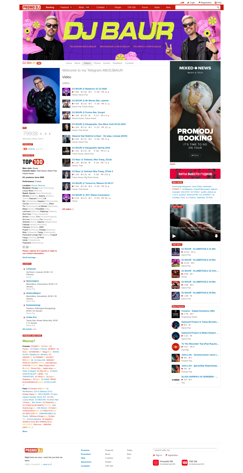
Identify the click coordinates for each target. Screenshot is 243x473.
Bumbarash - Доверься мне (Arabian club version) (195, 229)
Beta (168, 7)
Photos (97, 63)
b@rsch (214, 189)
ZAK (54, 405)
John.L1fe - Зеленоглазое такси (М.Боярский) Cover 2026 (200, 355)
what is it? (47, 464)
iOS (173, 464)
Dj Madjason (187, 189)
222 (98, 127)
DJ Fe (45, 346)
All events (27, 329)
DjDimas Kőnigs (38, 416)
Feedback (117, 63)
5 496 (186, 285)
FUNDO (176, 189)
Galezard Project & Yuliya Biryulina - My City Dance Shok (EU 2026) (200, 322)
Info (128, 458)
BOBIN (52, 349)
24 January (37, 311)
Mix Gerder (37, 402)
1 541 (76, 151)
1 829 (76, 127)
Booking (50, 7)
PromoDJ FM (166, 461)
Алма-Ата (31, 317)
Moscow (41, 185)
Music (84, 7)
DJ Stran (40, 376)
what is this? (39, 149)
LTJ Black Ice (48, 410)
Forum (145, 7)
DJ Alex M (43, 371)
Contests (109, 458)
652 (185, 325)
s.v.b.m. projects (179, 195)
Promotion (86, 454)
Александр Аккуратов (181, 186)
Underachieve (31, 410)
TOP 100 (132, 7)
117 (97, 115)
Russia (34, 185)
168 (98, 104)
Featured (66, 7)
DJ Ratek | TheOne (38, 349)
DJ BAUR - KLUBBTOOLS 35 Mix (199, 293)
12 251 (187, 263)
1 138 (76, 163)
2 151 (186, 336)
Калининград (33, 305)
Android (166, 464)
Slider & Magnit (29, 371)
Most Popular (178, 306)
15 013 (187, 252)
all (23, 385)
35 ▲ (107, 186)
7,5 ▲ (106, 163)
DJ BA (29, 63)
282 (185, 358)
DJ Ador (53, 408)
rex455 (204, 192)
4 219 (76, 198)
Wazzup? (29, 341)
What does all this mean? (33, 139)
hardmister (207, 186)
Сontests (102, 7)
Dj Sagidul (47, 419)
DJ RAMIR (39, 357)
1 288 (186, 296)
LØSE (41, 374)
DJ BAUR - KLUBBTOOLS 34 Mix (199, 282)
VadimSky (201, 198)
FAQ (219, 3)
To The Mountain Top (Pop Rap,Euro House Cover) (200, 344)
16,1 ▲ (108, 127)
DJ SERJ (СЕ (30, 413)
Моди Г (47, 352)
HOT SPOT (177, 207)
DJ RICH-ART (50, 382)
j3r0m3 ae (212, 192)
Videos (87, 63)
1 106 (76, 174)
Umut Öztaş (197, 186)
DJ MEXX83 (40, 399)
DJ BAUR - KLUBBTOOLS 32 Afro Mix (200, 271)
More (25, 431)
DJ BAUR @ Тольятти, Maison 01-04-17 (93, 183)
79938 (30, 133)
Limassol (31, 269)
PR (24, 128)
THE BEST (177, 244)
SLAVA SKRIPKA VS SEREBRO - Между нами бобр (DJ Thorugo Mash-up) (200, 377)
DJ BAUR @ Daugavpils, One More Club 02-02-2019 (99, 124)
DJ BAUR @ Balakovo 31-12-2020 (89, 89)
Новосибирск (33, 293)
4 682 (76, 92)
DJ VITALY (195, 192)
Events (106, 63)
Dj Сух (51, 376)
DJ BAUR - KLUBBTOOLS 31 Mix (199, 249)
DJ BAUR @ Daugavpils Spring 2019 (91, 148)
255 (185, 369)
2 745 (186, 314)
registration (173, 455)
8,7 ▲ (106, 151)
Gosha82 (176, 192)
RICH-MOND (44, 394)
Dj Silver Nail (52, 399)
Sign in (159, 455)
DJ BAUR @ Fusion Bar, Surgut (88, 112)
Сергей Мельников (202, 189)
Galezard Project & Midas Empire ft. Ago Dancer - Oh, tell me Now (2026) (200, 333)
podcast (27, 144)
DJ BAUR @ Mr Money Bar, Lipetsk (90, 100)
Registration (206, 3)
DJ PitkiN (45, 379)
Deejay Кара (30, 394)
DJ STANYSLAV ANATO (37, 405)
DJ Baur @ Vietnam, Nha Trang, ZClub (92, 159)
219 (185, 380)
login (52, 251)
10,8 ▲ (107, 174)
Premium (85, 450)
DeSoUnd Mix (192, 195)
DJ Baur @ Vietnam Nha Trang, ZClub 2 (92, 171)
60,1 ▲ (108, 198)
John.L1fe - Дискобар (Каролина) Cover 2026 (200, 366)
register (33, 251)
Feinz (183, 198)
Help (83, 458)
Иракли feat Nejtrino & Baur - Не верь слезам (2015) (99, 136)
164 (97, 174)
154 (97, 163)
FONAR (35, 346)
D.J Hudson (191, 198)
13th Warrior (42, 408)
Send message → (30, 257)
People (118, 7)
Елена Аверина (34, 419)
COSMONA (35, 352)
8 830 (186, 274)
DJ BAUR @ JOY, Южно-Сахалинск (91, 195)
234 (98, 186)
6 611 (186, 347)
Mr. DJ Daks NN (38, 360)
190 (98, 92)
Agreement (86, 462)
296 (98, 139)
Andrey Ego (29, 408)
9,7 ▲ (107, 104)
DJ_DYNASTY (205, 195)
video (66, 83)
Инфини (27, 379)
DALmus (37, 424)
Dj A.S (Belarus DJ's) (43, 391)
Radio (157, 7)
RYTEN (209, 198)
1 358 (76, 115)
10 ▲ (107, 92)
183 (97, 151)
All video (66, 209)
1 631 (76, 186)
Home (69, 63)
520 (98, 198)
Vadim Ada (49, 368)
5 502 (76, 139)
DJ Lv (36, 379)
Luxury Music (28, 399)
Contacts (129, 63)
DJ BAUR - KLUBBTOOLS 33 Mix (199, 260)
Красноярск (32, 281)
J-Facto (27, 402)
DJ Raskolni (49, 402)
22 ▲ (107, 139)
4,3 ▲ (106, 115)
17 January (32, 323)
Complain (85, 466)
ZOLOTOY (185, 192)
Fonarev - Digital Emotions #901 (198, 311)
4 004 (76, 104)
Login (192, 3)
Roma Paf (36, 368)
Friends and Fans (32, 336)
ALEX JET (41, 397)
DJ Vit (50, 397)
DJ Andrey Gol (36, 388)
